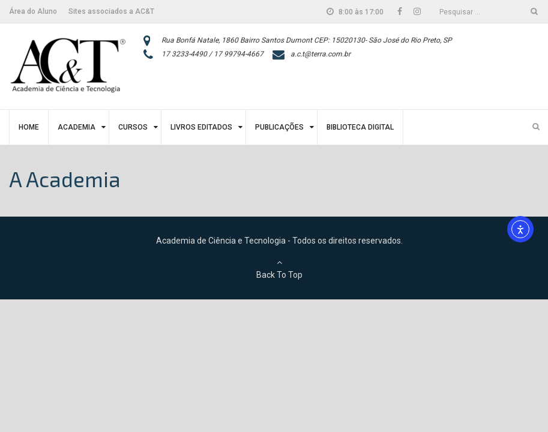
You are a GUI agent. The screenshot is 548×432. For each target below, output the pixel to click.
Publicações (279, 127)
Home (29, 127)
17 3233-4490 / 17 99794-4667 (212, 54)
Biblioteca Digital (360, 127)
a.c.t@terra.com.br (321, 54)
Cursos (133, 127)
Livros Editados (201, 127)
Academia (76, 127)
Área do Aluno (33, 11)
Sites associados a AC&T (111, 11)
